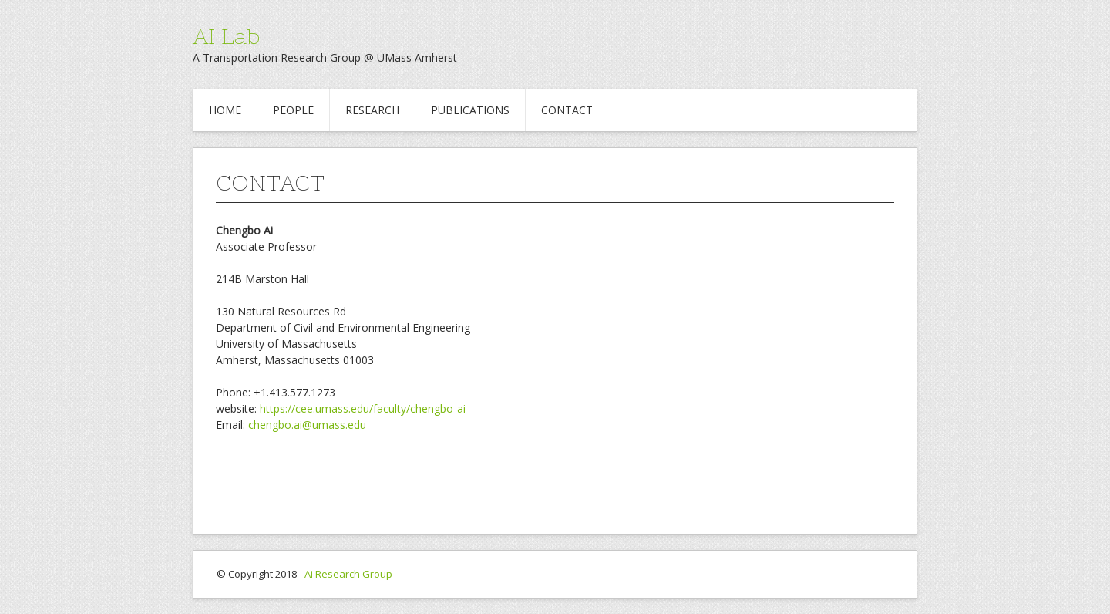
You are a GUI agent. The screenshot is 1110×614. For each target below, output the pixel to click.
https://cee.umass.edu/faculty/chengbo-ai (363, 408)
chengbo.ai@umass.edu (307, 424)
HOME (225, 110)
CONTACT (567, 110)
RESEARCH (372, 110)
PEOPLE (293, 110)
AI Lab (226, 36)
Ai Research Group (348, 574)
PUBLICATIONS (470, 110)
